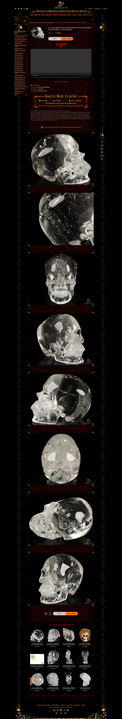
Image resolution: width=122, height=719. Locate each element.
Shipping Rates (47, 705)
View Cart (88, 8)
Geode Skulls (19, 70)
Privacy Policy (70, 705)
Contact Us (63, 705)
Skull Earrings (19, 48)
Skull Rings (18, 43)
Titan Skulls (18, 60)
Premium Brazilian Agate (20, 73)
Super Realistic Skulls (21, 39)
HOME (46, 613)
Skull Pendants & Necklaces (20, 46)
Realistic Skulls (20, 37)
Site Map (83, 705)
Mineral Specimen (20, 84)
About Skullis (39, 705)
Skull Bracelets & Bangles (20, 51)
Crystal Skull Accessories (21, 86)
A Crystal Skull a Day (20, 35)
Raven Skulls (19, 66)
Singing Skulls (19, 62)
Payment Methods (55, 705)
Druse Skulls (18, 68)
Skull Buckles (18, 53)
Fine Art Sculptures (20, 41)
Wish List (104, 8)
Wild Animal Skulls (20, 81)
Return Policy (77, 705)
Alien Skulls (19, 57)
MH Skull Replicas (20, 82)
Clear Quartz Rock (50, 22)
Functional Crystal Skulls (20, 89)
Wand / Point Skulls (20, 77)
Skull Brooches (19, 55)
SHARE (50, 613)
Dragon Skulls (19, 64)
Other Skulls (19, 91)
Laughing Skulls (19, 75)
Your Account (97, 8)
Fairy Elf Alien (19, 58)
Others (17, 93)
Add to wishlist (66, 38)
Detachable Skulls (20, 79)
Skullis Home (32, 22)
